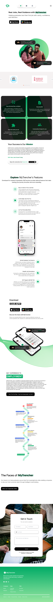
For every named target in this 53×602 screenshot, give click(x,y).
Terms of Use (13, 591)
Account (21, 588)
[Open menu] (51, 6)
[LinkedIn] (6, 581)
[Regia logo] (13, 79)
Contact (9, 596)
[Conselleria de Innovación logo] (39, 79)
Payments (21, 590)
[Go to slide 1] (23, 85)
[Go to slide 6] (28, 85)
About (4, 588)
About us (5, 596)
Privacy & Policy (14, 596)
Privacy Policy (29, 553)
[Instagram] (8, 581)
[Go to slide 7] (29, 85)
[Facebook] (4, 581)
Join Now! (32, 162)
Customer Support (12, 589)
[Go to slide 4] (26, 85)
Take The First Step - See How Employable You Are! (20, 394)
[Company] (26, 5)
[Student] (20, 5)
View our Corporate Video (9, 488)
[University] (32, 5)
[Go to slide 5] (27, 85)
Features (5, 590)
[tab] (25, 255)
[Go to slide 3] (25, 85)
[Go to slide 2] (24, 85)
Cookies (19, 596)
